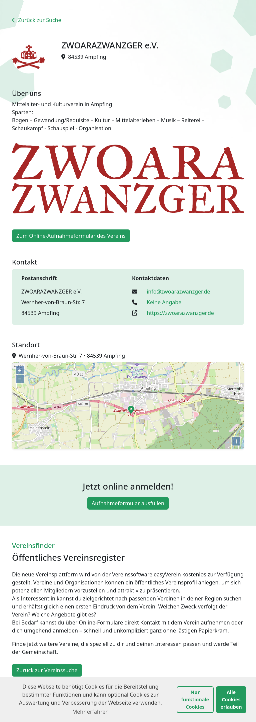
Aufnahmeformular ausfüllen (128, 503)
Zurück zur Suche (36, 20)
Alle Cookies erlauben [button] (231, 699)
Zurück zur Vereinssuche (47, 670)
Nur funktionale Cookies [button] (195, 699)
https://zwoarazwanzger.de (180, 313)
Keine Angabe (164, 302)
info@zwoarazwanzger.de (178, 291)
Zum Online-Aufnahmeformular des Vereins (71, 235)
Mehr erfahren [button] (90, 711)
